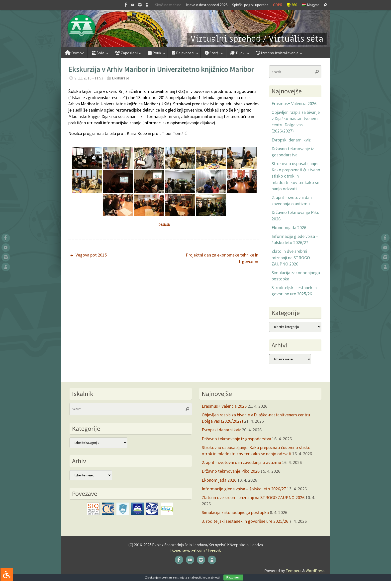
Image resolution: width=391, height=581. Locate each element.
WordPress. (315, 570)
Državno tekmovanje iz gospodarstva (236, 439)
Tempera (293, 570)
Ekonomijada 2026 (289, 227)
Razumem (233, 577)
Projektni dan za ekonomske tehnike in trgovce (222, 258)
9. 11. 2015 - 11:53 (89, 77)
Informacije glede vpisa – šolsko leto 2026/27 (244, 489)
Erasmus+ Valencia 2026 (294, 103)
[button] (195, 28)
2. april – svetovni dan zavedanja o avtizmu (241, 462)
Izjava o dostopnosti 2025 (207, 4)
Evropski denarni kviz (291, 140)
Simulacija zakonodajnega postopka (235, 512)
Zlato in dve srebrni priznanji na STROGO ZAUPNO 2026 (291, 257)
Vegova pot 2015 (88, 255)
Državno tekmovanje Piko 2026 (231, 471)
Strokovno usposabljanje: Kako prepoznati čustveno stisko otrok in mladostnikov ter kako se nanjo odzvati (296, 176)
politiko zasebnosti (208, 577)
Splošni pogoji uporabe (250, 4)
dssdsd (164, 225)
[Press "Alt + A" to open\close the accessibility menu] (6, 574)
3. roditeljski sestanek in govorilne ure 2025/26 (245, 521)
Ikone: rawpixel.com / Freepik (195, 550)
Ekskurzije (120, 77)
